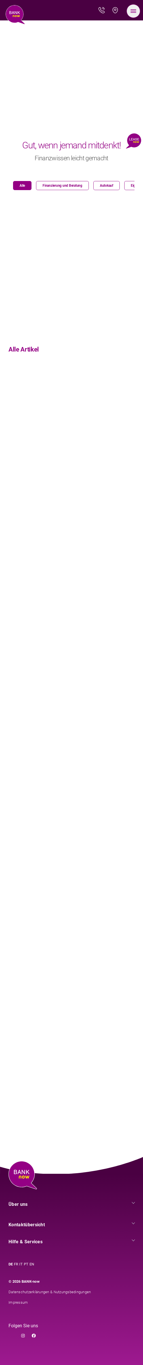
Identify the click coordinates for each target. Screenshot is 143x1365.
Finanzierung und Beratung (62, 186)
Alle (22, 186)
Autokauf (106, 186)
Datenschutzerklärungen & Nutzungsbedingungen (50, 1292)
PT (26, 1264)
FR (16, 1264)
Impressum (18, 1302)
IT (21, 1264)
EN (32, 1264)
